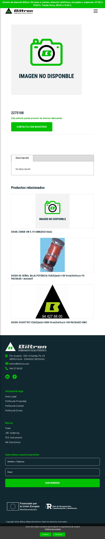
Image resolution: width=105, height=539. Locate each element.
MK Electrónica (12, 442)
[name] (52, 462)
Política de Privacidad (15, 401)
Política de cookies (53, 529)
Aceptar (46, 534)
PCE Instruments (13, 437)
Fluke (8, 428)
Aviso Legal (10, 396)
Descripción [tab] (22, 158)
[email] (52, 472)
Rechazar (58, 534)
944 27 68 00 (15, 368)
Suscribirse (52, 482)
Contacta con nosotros (32, 126)
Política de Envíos (14, 410)
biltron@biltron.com (19, 364)
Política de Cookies (14, 406)
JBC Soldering (12, 433)
